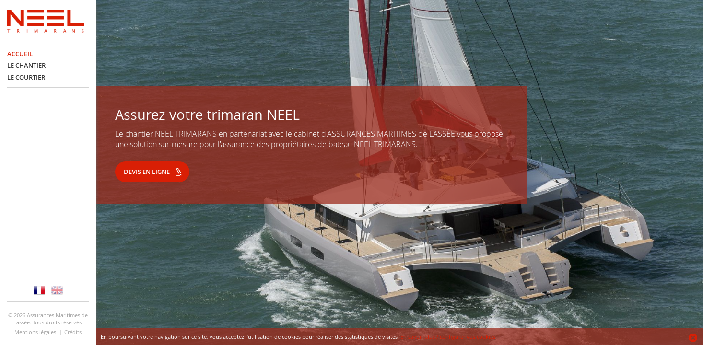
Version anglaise (57, 290)
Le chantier (26, 65)
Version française (39, 290)
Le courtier (26, 77)
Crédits (73, 331)
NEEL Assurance (45, 22)
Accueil (20, 54)
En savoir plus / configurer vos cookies (447, 336)
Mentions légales (35, 331)
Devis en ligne (147, 171)
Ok (693, 338)
